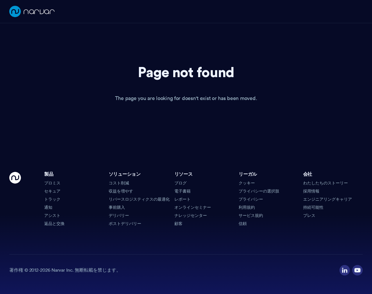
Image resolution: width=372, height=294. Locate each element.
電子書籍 (182, 191)
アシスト (52, 215)
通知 (48, 207)
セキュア (52, 191)
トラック (52, 199)
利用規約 (247, 207)
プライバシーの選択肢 (259, 191)
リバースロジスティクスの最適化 (139, 199)
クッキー (247, 183)
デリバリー (119, 215)
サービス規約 (251, 215)
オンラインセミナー (192, 207)
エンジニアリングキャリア (327, 199)
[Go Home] (15, 199)
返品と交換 (54, 223)
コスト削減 (119, 183)
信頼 (243, 223)
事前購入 (117, 207)
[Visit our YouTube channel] (357, 270)
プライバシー (251, 199)
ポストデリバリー (125, 223)
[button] (74, 176)
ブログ (180, 183)
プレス (309, 215)
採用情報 (311, 191)
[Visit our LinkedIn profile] (344, 270)
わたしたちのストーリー (325, 183)
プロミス (52, 183)
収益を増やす (121, 191)
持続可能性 (313, 207)
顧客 (178, 223)
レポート (182, 199)
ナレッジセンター (190, 215)
